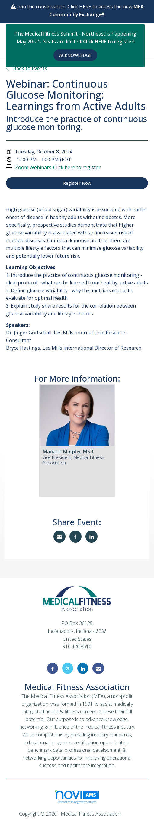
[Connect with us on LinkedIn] (82, 668)
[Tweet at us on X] (67, 668)
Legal (129, 813)
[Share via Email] (59, 537)
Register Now (77, 183)
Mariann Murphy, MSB (68, 451)
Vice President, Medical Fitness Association (73, 460)
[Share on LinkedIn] (91, 537)
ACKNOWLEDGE (75, 55)
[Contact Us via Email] (98, 668)
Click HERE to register (108, 41)
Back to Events (26, 68)
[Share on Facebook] (75, 537)
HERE (85, 6)
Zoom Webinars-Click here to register (58, 167)
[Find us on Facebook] (52, 668)
